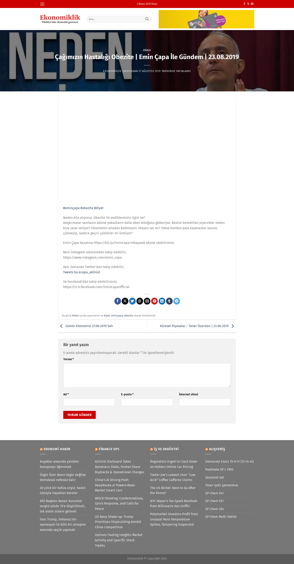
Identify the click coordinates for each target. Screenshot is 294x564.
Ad (66, 394)
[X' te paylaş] (125, 301)
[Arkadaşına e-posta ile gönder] (147, 301)
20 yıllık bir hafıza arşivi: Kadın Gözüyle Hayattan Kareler (63, 490)
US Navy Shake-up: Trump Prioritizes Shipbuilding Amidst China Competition (118, 522)
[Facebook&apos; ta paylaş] (117, 301)
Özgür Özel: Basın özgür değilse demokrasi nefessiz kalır (63, 477)
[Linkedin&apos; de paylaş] (162, 301)
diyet (107, 315)
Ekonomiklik (112, 71)
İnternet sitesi (188, 394)
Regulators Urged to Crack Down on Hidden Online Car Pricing (173, 464)
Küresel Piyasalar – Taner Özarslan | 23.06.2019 (198, 326)
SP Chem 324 (214, 509)
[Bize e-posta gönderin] (252, 3)
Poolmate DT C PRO (219, 469)
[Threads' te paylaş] (139, 301)
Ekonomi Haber (57, 449)
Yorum (68, 359)
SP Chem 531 (214, 501)
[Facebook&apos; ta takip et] (244, 3)
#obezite (86, 208)
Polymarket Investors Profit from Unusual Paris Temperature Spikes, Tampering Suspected (174, 519)
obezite (128, 315)
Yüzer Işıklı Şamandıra (221, 485)
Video (147, 50)
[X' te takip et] (248, 3)
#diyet (99, 208)
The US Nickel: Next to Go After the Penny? (173, 490)
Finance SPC (109, 449)
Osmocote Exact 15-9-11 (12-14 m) (229, 461)
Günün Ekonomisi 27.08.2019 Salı (85, 326)
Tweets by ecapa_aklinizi (81, 272)
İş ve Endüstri (166, 449)
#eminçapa (71, 208)
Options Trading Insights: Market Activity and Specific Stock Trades (119, 540)
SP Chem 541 (214, 493)
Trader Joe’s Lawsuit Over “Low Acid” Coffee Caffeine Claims (172, 477)
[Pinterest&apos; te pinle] (154, 301)
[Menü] (42, 4)
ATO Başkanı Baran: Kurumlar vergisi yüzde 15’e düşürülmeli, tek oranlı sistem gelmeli (62, 506)
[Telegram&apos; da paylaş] (176, 301)
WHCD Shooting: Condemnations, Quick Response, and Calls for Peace (119, 503)
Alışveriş (217, 449)
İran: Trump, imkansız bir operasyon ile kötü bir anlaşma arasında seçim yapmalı (63, 524)
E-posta (127, 394)
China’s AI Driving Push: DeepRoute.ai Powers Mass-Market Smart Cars (115, 485)
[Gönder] (147, 19)
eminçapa (117, 315)
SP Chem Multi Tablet (221, 517)
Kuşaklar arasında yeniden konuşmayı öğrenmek (59, 464)
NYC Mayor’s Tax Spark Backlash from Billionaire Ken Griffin (173, 503)
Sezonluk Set (214, 477)
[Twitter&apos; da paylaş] (132, 301)
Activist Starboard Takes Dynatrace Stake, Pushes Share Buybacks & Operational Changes (119, 467)
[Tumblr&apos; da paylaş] (169, 301)
